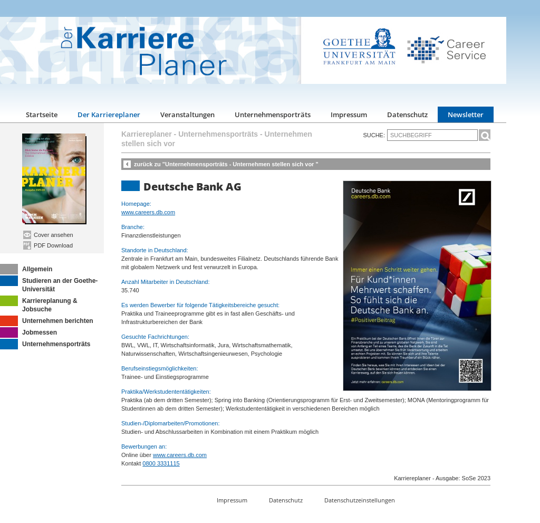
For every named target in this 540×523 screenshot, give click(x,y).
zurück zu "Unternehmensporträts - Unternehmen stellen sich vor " (226, 164)
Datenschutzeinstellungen (359, 500)
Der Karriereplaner (109, 114)
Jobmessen (28, 332)
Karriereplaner (146, 134)
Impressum (349, 114)
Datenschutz (407, 114)
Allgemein (26, 269)
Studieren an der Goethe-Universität (49, 284)
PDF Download (48, 245)
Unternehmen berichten (46, 321)
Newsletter (466, 114)
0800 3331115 (160, 463)
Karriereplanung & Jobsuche (39, 304)
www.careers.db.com (148, 212)
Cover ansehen (48, 235)
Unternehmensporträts (273, 114)
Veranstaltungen (187, 114)
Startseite (41, 114)
